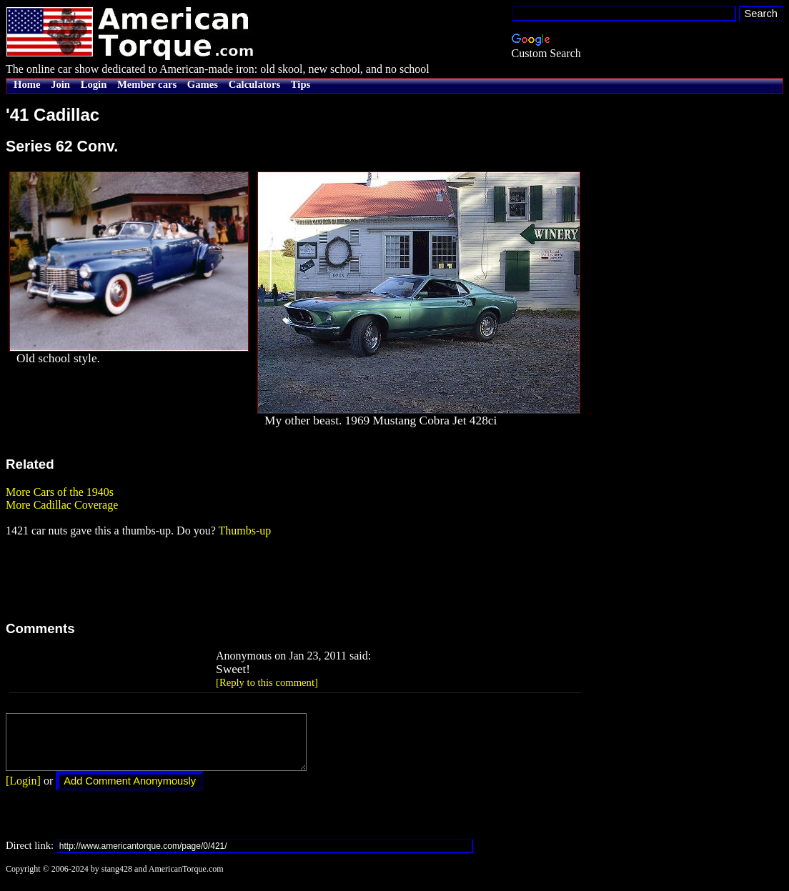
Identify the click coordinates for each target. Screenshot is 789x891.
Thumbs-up (244, 530)
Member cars (147, 84)
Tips (300, 84)
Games (202, 84)
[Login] (23, 791)
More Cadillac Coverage (62, 505)
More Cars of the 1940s (60, 492)
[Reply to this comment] (267, 682)
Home (27, 84)
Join (60, 84)
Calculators (254, 84)
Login (94, 84)
